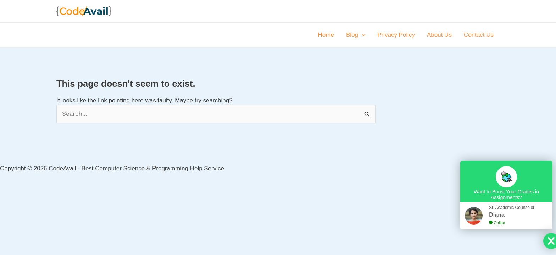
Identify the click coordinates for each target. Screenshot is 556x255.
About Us (439, 35)
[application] (361, 35)
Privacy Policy (396, 35)
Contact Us (479, 35)
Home (326, 35)
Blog (355, 35)
